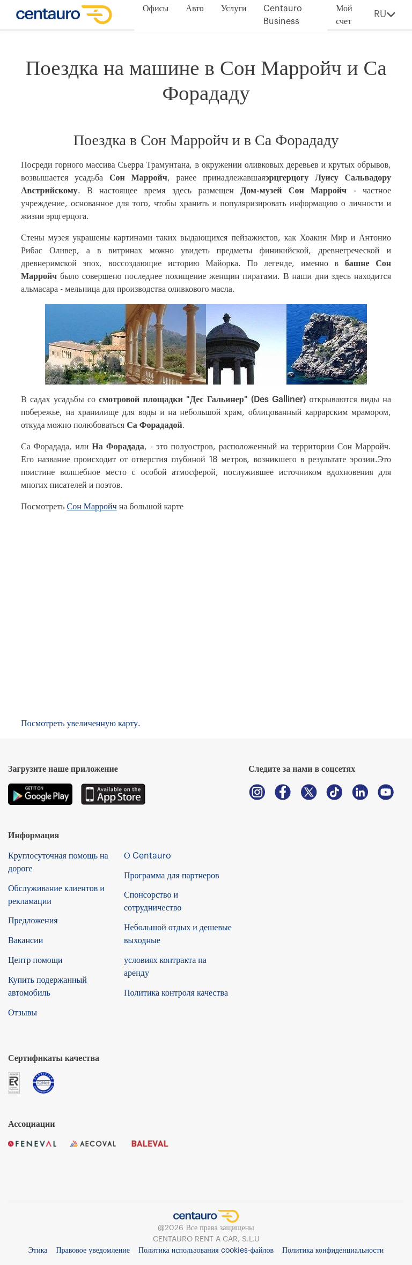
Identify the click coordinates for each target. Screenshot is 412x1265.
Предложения (33, 920)
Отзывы (22, 1012)
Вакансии (25, 940)
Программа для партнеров (171, 875)
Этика (38, 1250)
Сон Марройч (92, 506)
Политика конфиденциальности (333, 1250)
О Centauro (147, 856)
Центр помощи (35, 960)
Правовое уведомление (92, 1250)
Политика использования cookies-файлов (206, 1250)
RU (385, 15)
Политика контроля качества (176, 993)
